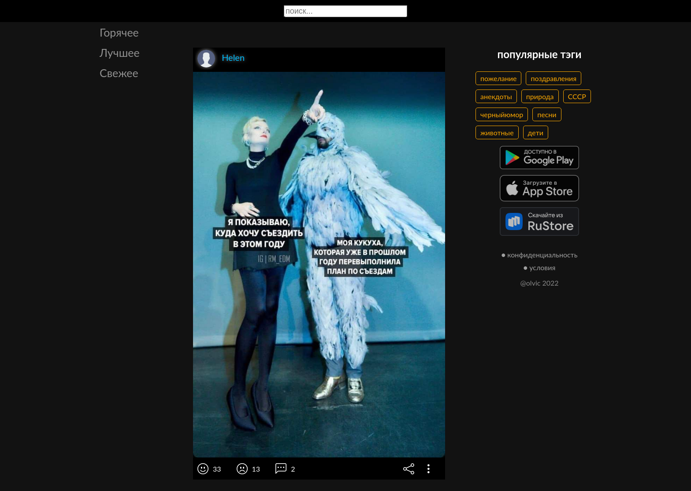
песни (546, 114)
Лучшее (120, 52)
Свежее (119, 72)
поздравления (553, 78)
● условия (540, 267)
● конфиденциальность (540, 254)
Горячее (119, 32)
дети (535, 132)
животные (497, 132)
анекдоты (496, 96)
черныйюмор (501, 114)
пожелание (498, 78)
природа (540, 96)
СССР (577, 96)
